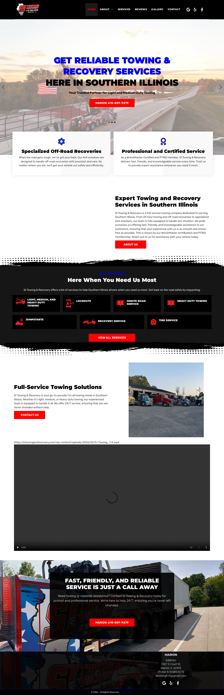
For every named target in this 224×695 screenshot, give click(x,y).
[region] (112, 87)
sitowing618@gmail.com (171, 675)
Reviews (141, 9)
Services (124, 9)
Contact (174, 9)
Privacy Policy (126, 692)
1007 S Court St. (171, 664)
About (108, 9)
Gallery (157, 9)
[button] (188, 9)
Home (92, 9)
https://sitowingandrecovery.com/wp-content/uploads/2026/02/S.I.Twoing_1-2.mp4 (66, 442)
